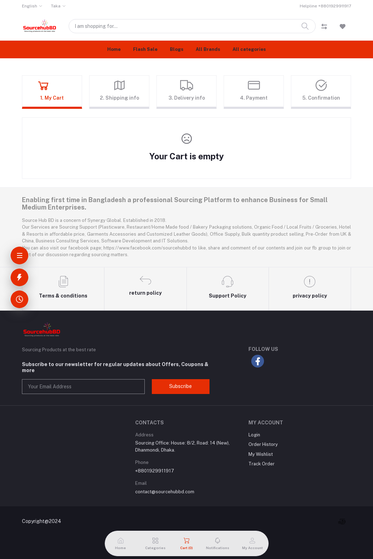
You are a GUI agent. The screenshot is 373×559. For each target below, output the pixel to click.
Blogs (176, 49)
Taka (56, 6)
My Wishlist (260, 454)
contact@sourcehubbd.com (164, 491)
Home (114, 49)
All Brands (208, 49)
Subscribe (180, 386)
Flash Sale (145, 49)
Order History (263, 444)
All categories (249, 49)
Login (254, 434)
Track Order (261, 463)
